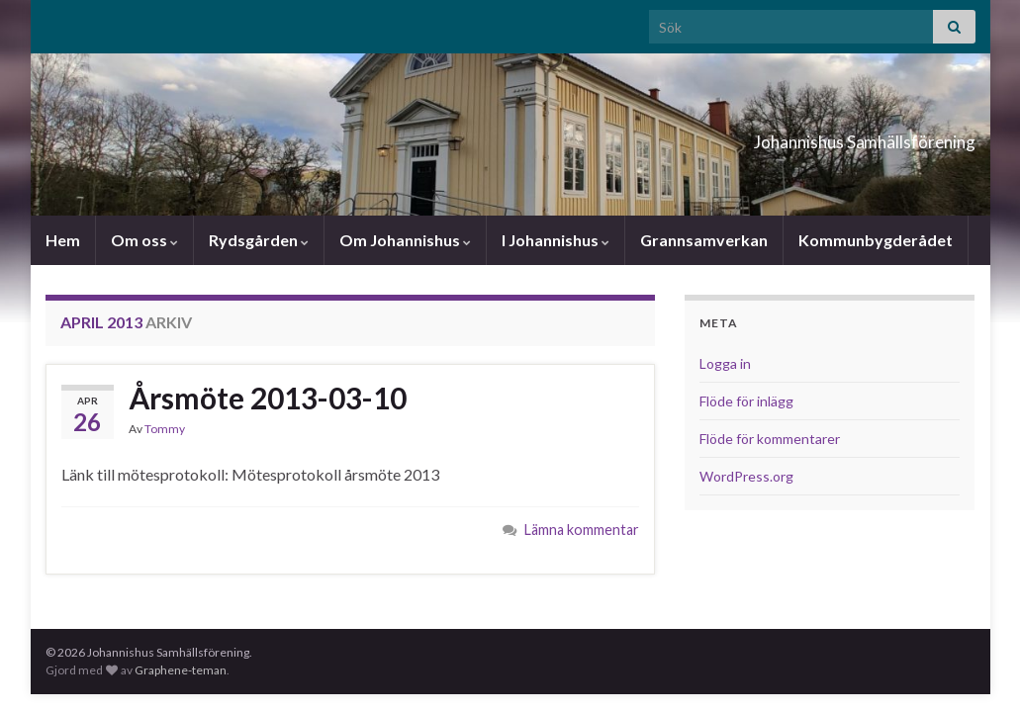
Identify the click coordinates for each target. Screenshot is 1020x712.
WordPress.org (746, 476)
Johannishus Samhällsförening (782, 136)
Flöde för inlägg (746, 401)
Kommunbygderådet (875, 239)
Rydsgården (259, 239)
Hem (63, 239)
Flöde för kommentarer (769, 438)
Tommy (164, 428)
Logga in (725, 363)
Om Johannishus (405, 239)
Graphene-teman (181, 670)
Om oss (144, 239)
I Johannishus (555, 239)
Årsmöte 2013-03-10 (268, 397)
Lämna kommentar (581, 529)
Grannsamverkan (704, 239)
